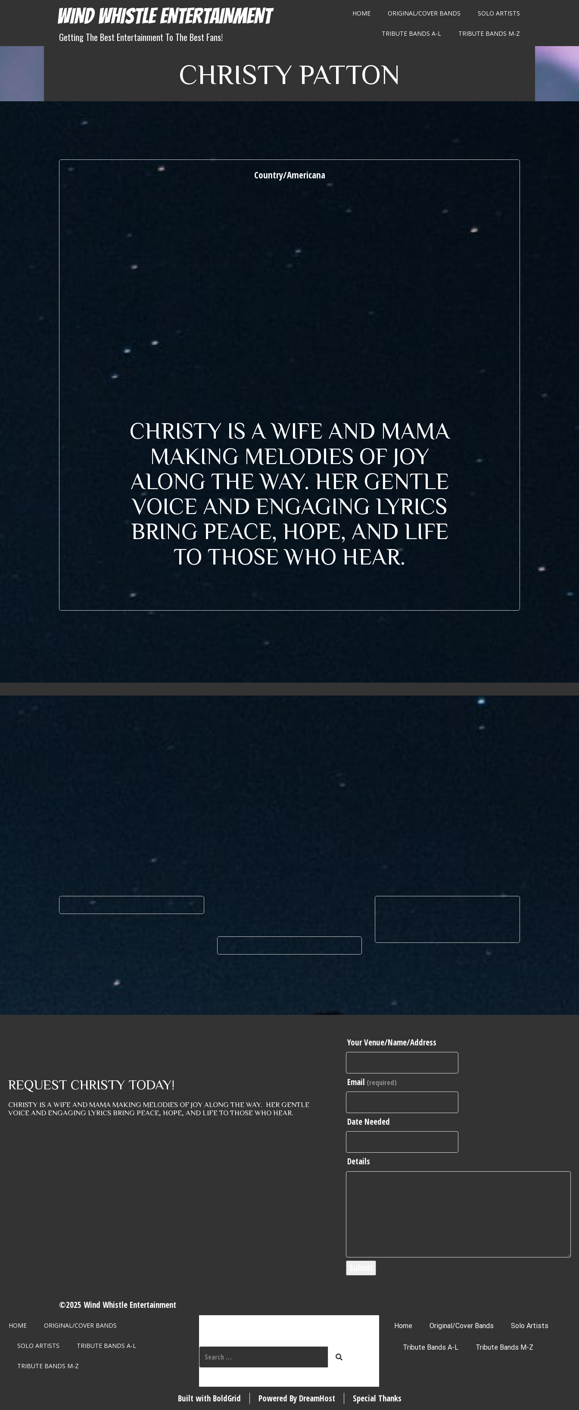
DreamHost (317, 1398)
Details (358, 1161)
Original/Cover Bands (424, 13)
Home (361, 13)
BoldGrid (227, 1398)
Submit (361, 1267)
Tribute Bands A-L (411, 33)
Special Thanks (377, 1398)
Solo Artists (499, 13)
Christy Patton (289, 73)
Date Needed (368, 1121)
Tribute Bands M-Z (489, 33)
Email (372, 1082)
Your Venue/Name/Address (391, 1042)
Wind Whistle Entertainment (164, 16)
